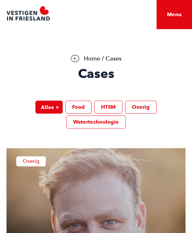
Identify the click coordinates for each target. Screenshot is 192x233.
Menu (174, 14)
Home (92, 59)
